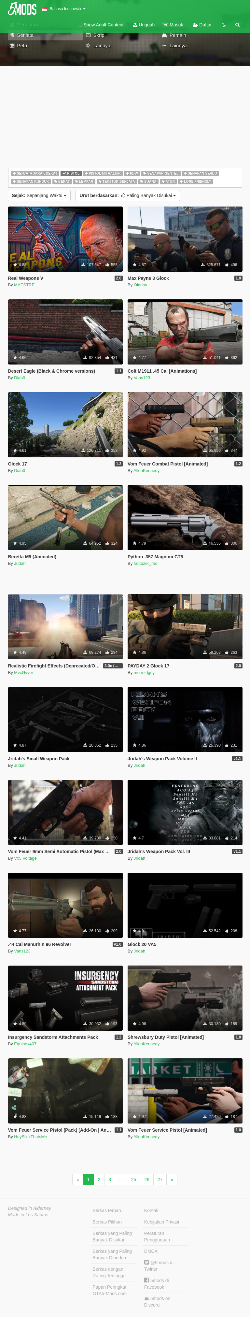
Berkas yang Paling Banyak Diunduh (112, 1254)
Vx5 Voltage (25, 858)
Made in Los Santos (28, 1214)
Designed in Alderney (29, 1208)
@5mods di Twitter (159, 1266)
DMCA (151, 1251)
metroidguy (144, 672)
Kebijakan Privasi (161, 1221)
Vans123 (142, 377)
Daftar (202, 24)
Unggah (144, 24)
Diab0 (19, 377)
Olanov (140, 284)
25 (133, 1179)
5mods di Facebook (156, 1284)
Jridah (19, 563)
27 (160, 1179)
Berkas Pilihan (107, 1221)
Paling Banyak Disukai (128, 195)
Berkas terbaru (108, 1210)
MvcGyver (23, 672)
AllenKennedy (146, 470)
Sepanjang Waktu (39, 195)
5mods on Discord (157, 1302)
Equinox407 (25, 1043)
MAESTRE (24, 284)
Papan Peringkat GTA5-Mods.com (110, 1290)
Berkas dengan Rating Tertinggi (108, 1272)
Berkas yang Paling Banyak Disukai (112, 1236)
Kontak (151, 1210)
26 (146, 1179)
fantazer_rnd (146, 563)
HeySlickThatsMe (30, 1136)
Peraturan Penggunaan (157, 1236)
